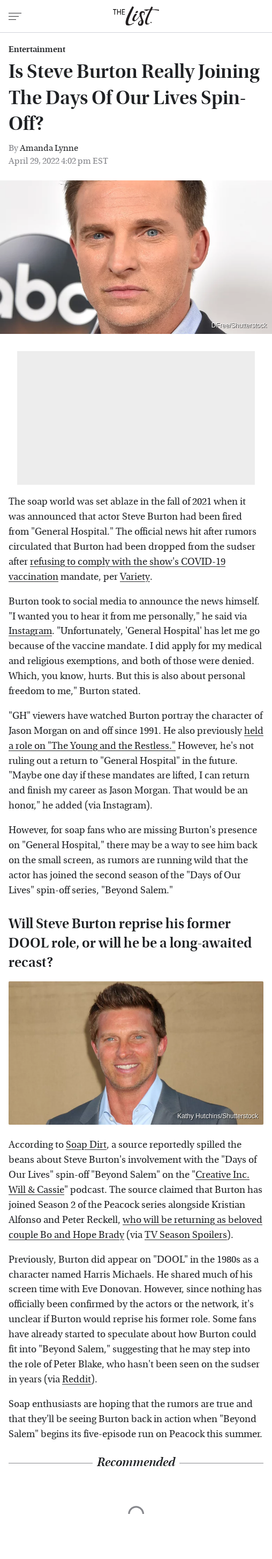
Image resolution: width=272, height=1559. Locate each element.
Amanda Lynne (49, 148)
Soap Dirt (86, 1144)
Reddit (76, 1379)
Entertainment (37, 49)
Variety (135, 576)
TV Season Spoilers (186, 1235)
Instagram (30, 631)
